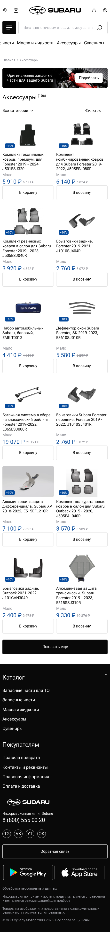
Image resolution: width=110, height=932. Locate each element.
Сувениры (12, 728)
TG (6, 833)
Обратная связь (55, 851)
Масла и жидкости (20, 709)
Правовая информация (25, 776)
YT (29, 833)
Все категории (18, 110)
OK (41, 833)
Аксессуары (14, 719)
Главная (9, 60)
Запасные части (69, 42)
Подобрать (89, 78)
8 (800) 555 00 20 (23, 820)
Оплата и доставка (21, 786)
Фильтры (96, 110)
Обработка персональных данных (29, 888)
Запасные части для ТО (26, 42)
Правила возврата (21, 757)
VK (18, 833)
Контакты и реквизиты (25, 767)
